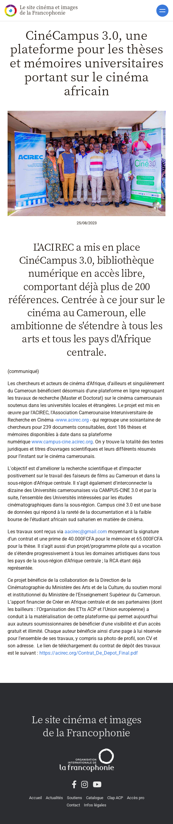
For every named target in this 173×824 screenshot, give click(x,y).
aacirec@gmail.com (86, 531)
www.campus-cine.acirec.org (61, 442)
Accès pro (135, 797)
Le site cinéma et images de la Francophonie (41, 10)
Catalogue (94, 797)
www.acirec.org (72, 420)
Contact (73, 805)
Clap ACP (115, 797)
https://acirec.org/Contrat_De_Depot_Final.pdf (88, 653)
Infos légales (95, 805)
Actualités (54, 797)
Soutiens (74, 797)
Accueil (35, 797)
